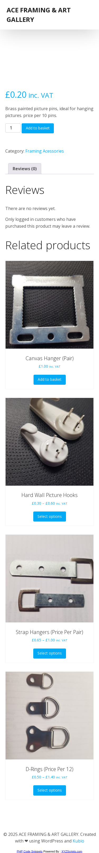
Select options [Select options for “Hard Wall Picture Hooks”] (49, 516)
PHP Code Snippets (30, 851)
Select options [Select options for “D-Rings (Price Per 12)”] (49, 790)
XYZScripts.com (72, 851)
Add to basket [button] (50, 379)
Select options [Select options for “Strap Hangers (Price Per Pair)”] (49, 653)
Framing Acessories (44, 151)
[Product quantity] (13, 128)
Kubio (78, 841)
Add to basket (38, 127)
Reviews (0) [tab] (25, 169)
